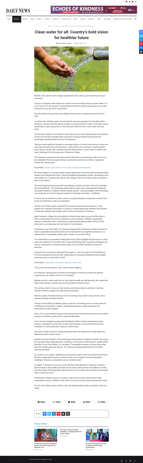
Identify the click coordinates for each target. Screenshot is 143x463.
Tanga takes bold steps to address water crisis (62, 262)
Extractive (90, 19)
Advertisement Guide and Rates (123, 19)
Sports (99, 19)
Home (9, 19)
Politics (39, 19)
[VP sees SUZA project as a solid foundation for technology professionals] (97, 435)
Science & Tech (66, 19)
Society (47, 19)
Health (75, 19)
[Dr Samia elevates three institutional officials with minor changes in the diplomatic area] (45, 435)
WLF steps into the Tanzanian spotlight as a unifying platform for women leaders (71, 431)
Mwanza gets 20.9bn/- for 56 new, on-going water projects (67, 168)
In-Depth (82, 19)
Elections (25, 19)
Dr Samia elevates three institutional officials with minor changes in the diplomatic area (45, 445)
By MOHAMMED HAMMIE (64, 43)
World (32, 19)
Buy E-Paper (107, 19)
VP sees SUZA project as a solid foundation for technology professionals (96, 445)
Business (55, 19)
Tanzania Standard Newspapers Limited (40, 459)
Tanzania (16, 19)
